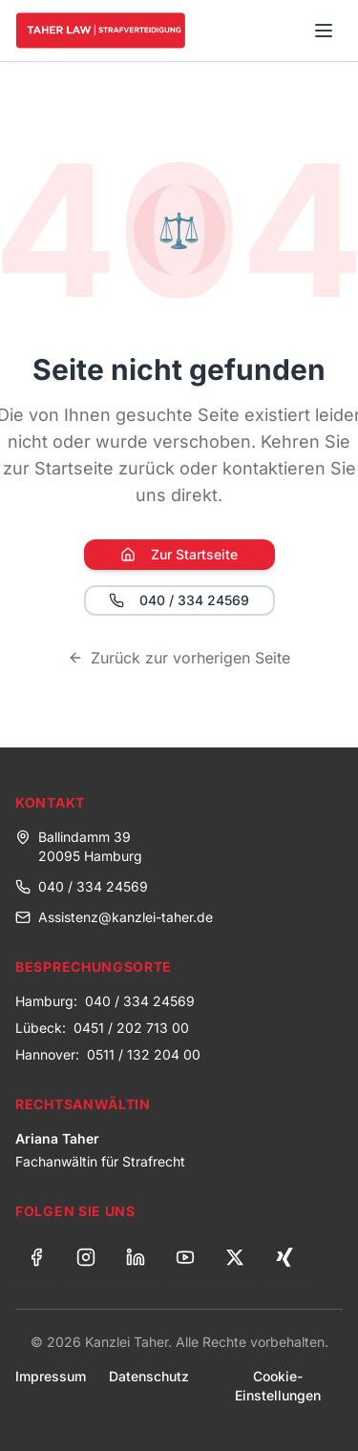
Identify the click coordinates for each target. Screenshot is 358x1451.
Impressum (50, 1376)
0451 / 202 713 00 (131, 1028)
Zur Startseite (179, 554)
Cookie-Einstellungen (278, 1385)
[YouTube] (185, 1257)
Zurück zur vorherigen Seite (179, 657)
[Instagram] (86, 1257)
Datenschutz (149, 1376)
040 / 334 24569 (179, 600)
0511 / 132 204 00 (143, 1054)
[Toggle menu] (324, 30)
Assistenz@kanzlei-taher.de (114, 917)
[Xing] (284, 1257)
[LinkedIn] (136, 1257)
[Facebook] (36, 1257)
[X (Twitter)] (235, 1257)
